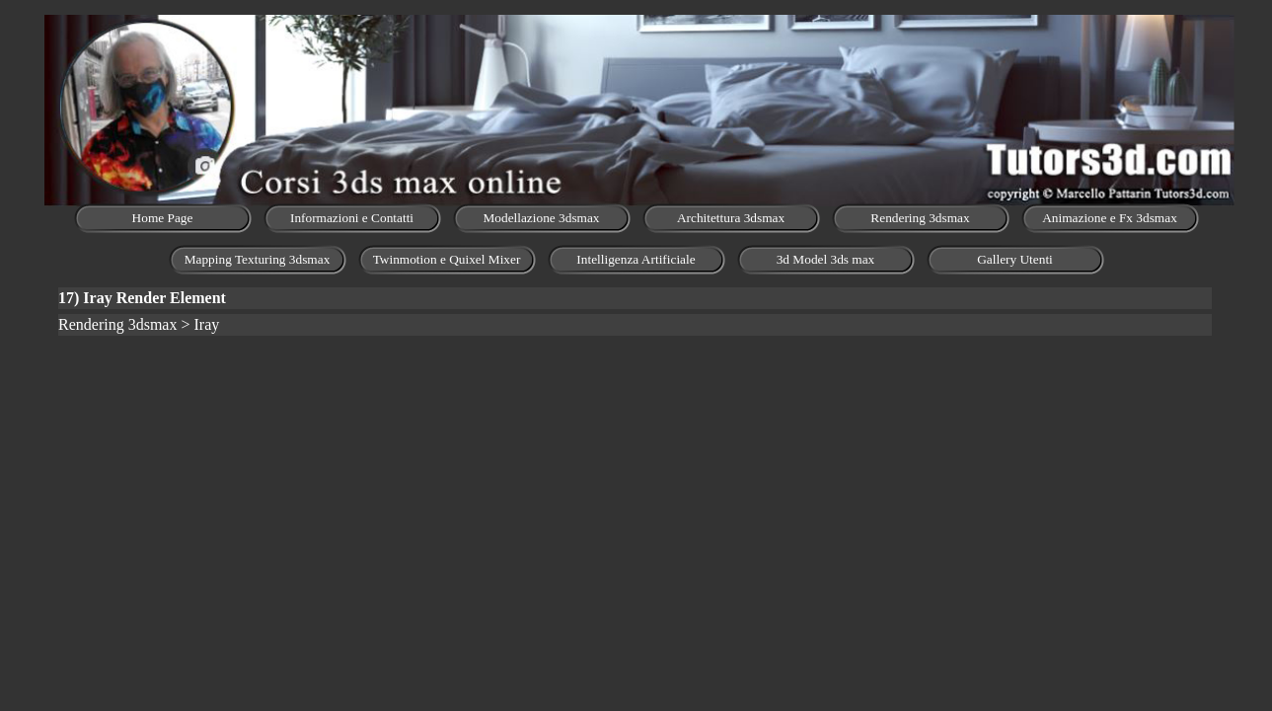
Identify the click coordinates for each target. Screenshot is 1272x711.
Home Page (162, 217)
